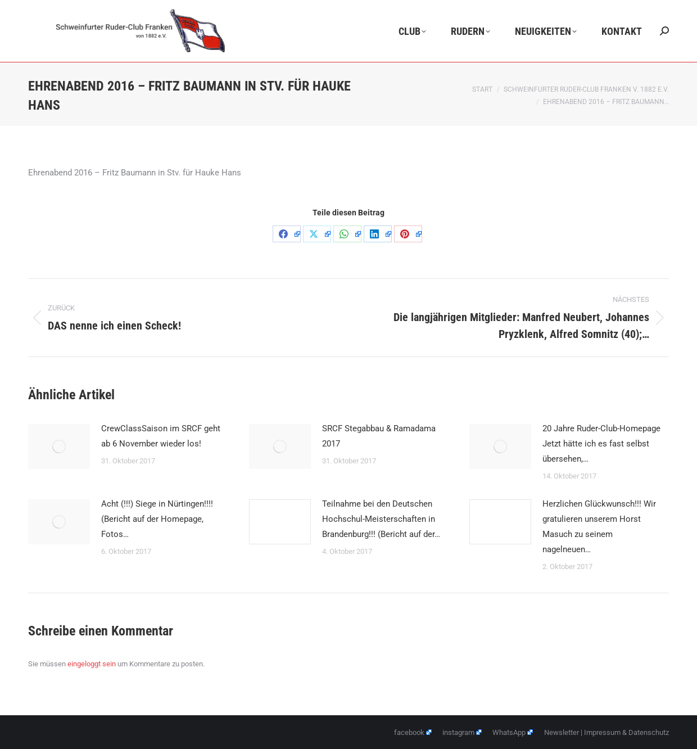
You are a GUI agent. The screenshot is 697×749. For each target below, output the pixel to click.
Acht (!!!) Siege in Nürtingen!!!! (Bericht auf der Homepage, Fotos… (157, 519)
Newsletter (561, 732)
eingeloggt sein (91, 664)
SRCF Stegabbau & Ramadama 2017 (379, 436)
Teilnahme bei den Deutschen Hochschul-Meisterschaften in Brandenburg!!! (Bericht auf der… (381, 519)
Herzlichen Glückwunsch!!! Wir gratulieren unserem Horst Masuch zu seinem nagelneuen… (599, 526)
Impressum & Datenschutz (626, 732)
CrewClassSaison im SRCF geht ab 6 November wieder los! (160, 436)
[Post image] (59, 446)
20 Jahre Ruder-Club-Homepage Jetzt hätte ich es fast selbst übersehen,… (601, 443)
